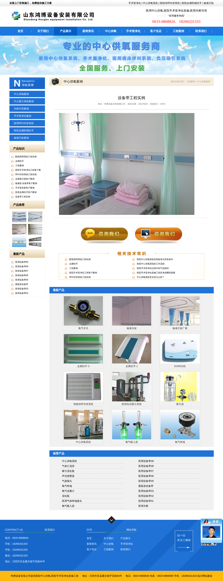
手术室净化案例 (22, 115)
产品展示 (65, 31)
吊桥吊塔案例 (21, 108)
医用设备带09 (146, 461)
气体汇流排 (68, 466)
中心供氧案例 (21, 94)
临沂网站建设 (204, 575)
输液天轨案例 (21, 137)
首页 (20, 31)
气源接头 (67, 481)
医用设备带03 (146, 491)
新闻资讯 (88, 31)
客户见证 (156, 31)
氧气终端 (67, 486)
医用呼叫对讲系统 (24, 123)
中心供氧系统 (150, 3)
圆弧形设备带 (145, 486)
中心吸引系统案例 (24, 101)
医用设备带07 (146, 471)
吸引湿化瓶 (68, 471)
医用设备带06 (146, 476)
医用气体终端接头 (72, 500)
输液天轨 (209, 3)
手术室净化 (134, 3)
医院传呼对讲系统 (170, 3)
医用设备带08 (146, 466)
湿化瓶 (65, 495)
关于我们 (43, 31)
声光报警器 (68, 476)
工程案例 (178, 31)
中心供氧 (110, 31)
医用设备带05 (146, 481)
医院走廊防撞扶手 (192, 3)
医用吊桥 (143, 505)
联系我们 (201, 31)
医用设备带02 (146, 495)
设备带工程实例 (131, 98)
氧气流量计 (68, 491)
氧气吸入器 (68, 505)
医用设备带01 (146, 500)
